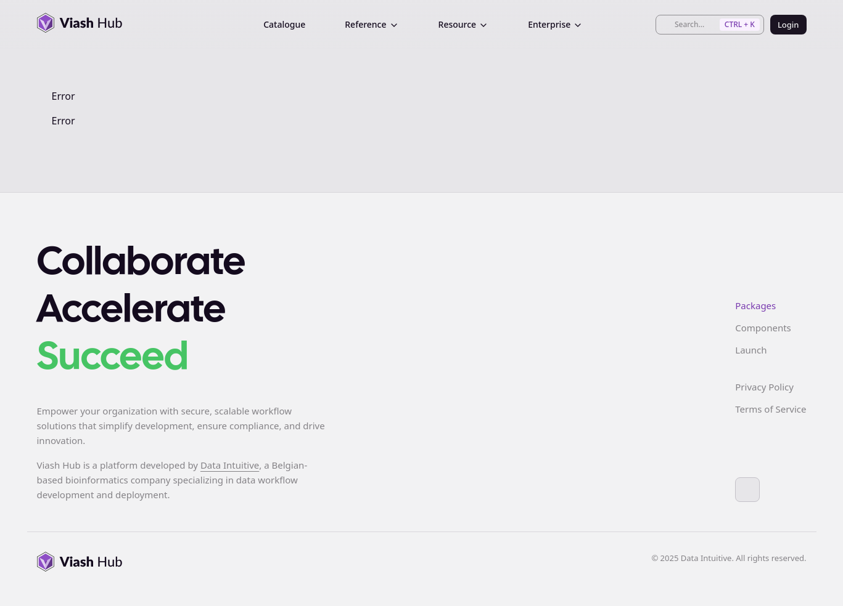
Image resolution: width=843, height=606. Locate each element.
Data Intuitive (229, 465)
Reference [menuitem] (371, 24)
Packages (755, 305)
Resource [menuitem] (463, 24)
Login (788, 24)
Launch (751, 350)
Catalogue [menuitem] (284, 24)
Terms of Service (770, 409)
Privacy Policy (764, 387)
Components (763, 327)
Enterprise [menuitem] (555, 24)
